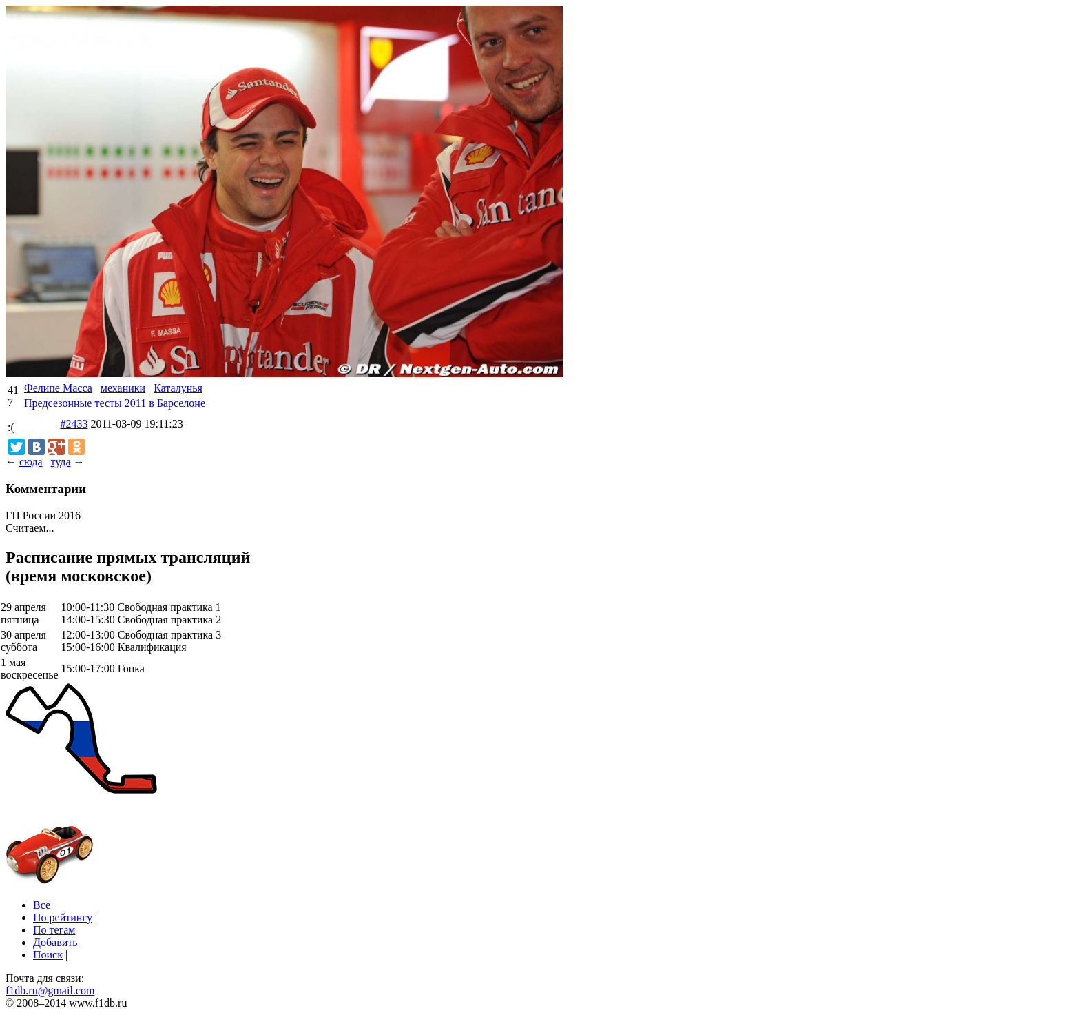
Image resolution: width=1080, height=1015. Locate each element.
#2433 (73, 424)
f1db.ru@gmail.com (50, 990)
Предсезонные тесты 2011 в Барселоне (114, 403)
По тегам (54, 930)
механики (123, 388)
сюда (30, 462)
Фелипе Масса (58, 388)
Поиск (48, 955)
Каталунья (178, 388)
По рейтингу (62, 917)
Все (41, 905)
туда (60, 462)
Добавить (55, 942)
